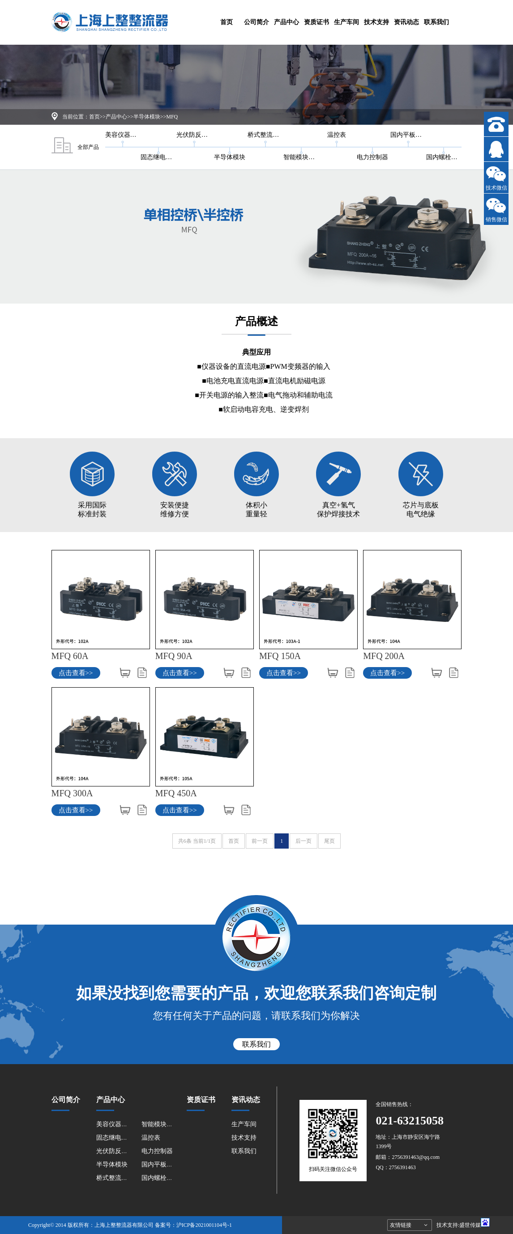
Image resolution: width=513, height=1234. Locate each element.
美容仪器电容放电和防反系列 (123, 134)
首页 (226, 22)
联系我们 (436, 22)
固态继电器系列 (158, 157)
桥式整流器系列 (265, 134)
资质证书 (316, 22)
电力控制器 (372, 157)
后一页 (303, 841)
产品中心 (286, 22)
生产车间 (346, 22)
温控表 (336, 134)
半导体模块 (146, 117)
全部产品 (75, 147)
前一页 (260, 841)
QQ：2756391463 (395, 1167)
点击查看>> (76, 672)
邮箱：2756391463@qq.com (408, 1157)
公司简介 (256, 22)
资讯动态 (406, 22)
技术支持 (376, 22)
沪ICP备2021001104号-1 (204, 1225)
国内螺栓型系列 (444, 157)
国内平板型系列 (408, 134)
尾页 (329, 841)
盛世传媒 (470, 1225)
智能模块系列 (301, 157)
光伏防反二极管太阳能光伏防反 (194, 134)
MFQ (172, 117)
